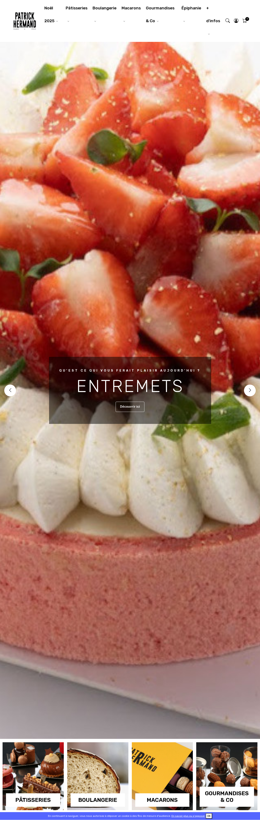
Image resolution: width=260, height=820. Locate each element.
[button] (236, 21)
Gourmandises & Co (160, 14)
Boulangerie (104, 8)
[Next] (250, 390)
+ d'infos (213, 14)
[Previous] (10, 390)
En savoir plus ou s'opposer (188, 815)
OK (209, 815)
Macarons (131, 8)
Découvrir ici (130, 407)
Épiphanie (191, 8)
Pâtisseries (76, 8)
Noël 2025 (49, 14)
